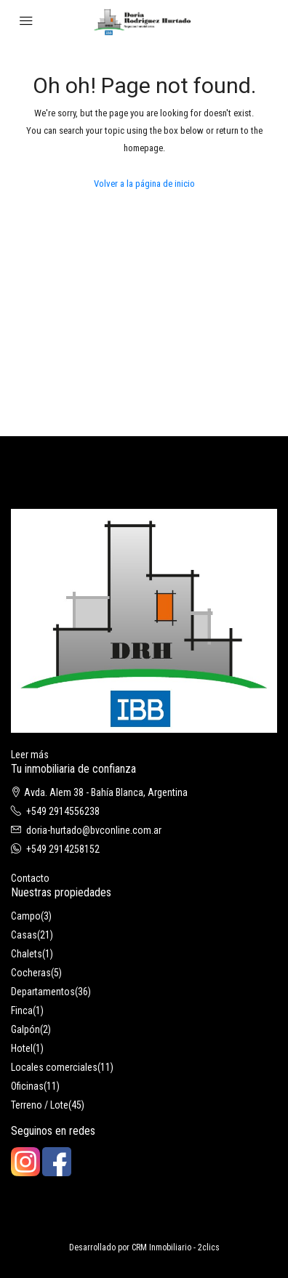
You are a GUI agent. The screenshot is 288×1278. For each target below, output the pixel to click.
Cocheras (31, 972)
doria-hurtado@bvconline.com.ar (93, 830)
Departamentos (43, 991)
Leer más (30, 754)
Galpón (25, 1029)
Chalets (26, 954)
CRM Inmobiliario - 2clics (176, 1247)
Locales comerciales (54, 1067)
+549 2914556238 (63, 811)
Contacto (30, 878)
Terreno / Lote (39, 1105)
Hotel (22, 1048)
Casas (24, 935)
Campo (26, 916)
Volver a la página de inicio (144, 183)
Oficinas (27, 1086)
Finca (22, 1010)
